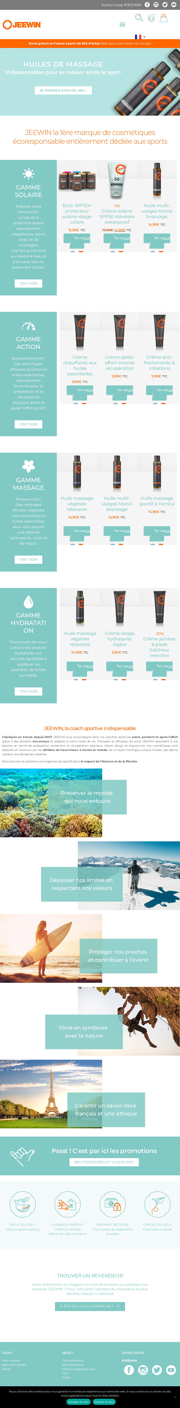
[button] (122, 24)
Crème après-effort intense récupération (120, 362)
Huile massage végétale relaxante (77, 504)
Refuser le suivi (104, 1401)
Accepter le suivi (78, 1401)
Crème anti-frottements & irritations (159, 362)
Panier (6, 1369)
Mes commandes (14, 1365)
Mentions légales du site (78, 1369)
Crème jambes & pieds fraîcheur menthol (159, 647)
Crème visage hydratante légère (120, 639)
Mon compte (11, 1360)
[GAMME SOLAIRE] (28, 173)
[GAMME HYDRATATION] (28, 601)
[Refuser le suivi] (175, 1397)
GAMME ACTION (28, 343)
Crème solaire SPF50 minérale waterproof (116, 216)
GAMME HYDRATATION (28, 623)
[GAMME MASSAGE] (28, 466)
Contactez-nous (73, 1360)
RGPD (66, 1378)
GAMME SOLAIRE (28, 191)
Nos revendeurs (73, 1365)
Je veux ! (80, 241)
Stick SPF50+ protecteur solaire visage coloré (77, 214)
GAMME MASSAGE (28, 483)
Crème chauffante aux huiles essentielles (80, 365)
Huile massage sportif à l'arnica (156, 501)
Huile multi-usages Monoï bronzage (156, 211)
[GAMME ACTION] (28, 325)
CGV (65, 1373)
